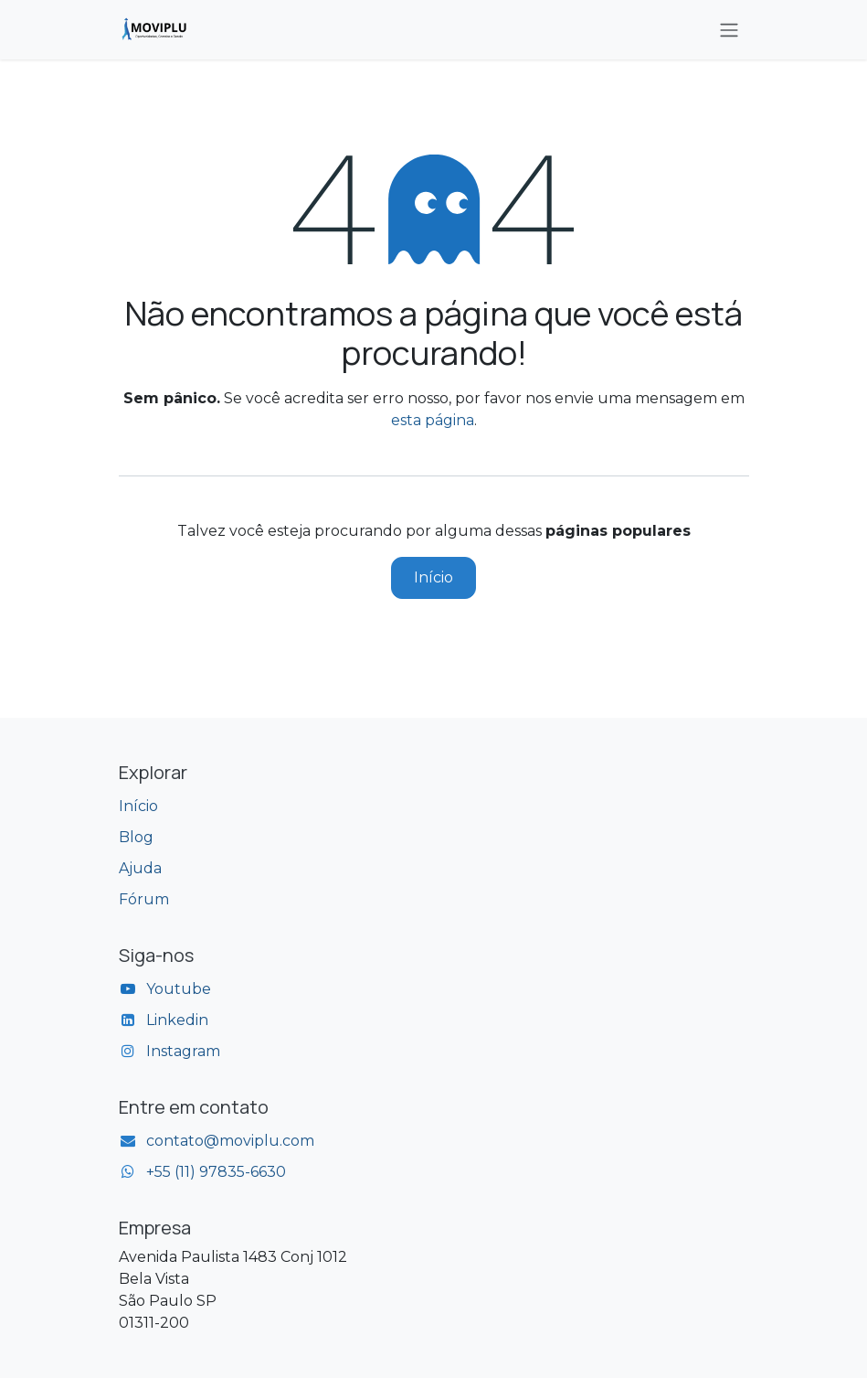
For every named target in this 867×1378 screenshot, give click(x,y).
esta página (432, 420)
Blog (136, 837)
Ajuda (140, 868)
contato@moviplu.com (230, 1140)
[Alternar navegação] (729, 29)
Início (433, 577)
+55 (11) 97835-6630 (216, 1171)
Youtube (178, 989)
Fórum (144, 899)
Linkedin (177, 1020)
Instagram (183, 1051)
